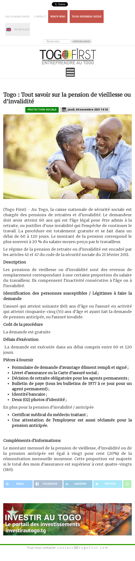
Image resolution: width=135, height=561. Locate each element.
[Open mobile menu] (70, 72)
